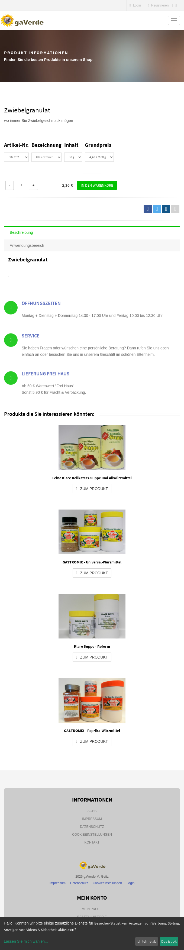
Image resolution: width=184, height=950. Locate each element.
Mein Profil (92, 909)
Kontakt (92, 842)
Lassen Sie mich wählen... (26, 941)
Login (135, 5)
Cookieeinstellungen (92, 834)
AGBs (92, 811)
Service (31, 352)
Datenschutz (92, 827)
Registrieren (158, 5)
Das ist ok (169, 941)
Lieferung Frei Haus (45, 390)
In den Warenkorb (97, 185)
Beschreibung (21, 232)
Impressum (92, 819)
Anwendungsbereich (27, 245)
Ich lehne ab (146, 941)
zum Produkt (92, 489)
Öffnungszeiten (41, 315)
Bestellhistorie (92, 917)
